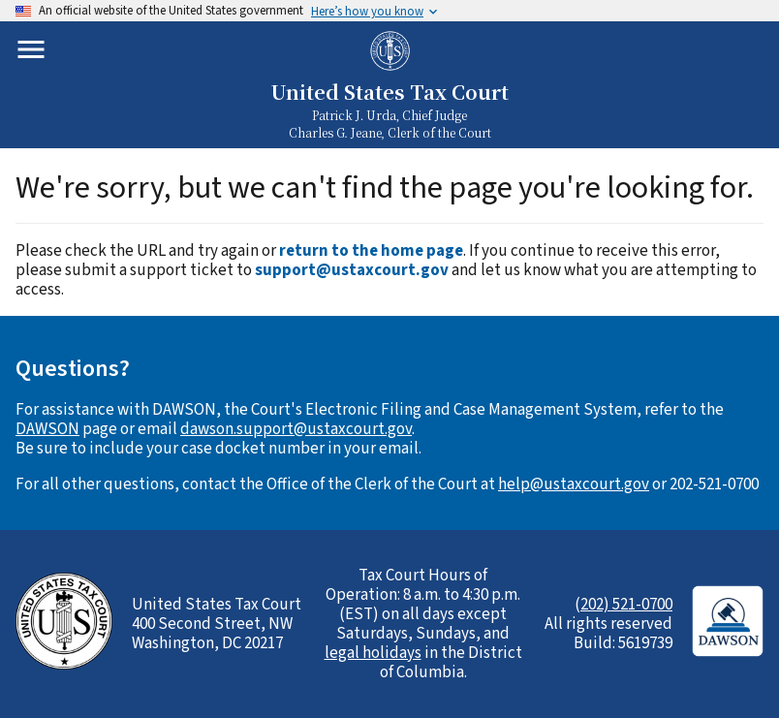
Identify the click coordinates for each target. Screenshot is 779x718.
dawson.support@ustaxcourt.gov (296, 429)
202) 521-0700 (626, 604)
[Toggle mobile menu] (31, 49)
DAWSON (47, 429)
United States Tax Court (389, 92)
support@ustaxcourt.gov (352, 270)
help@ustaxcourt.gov (573, 484)
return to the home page (371, 251)
